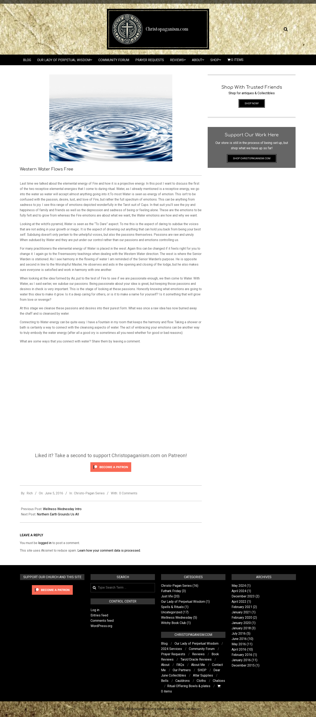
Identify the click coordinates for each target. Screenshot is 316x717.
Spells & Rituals (172, 607)
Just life (167, 596)
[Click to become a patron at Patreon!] (110, 463)
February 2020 (242, 617)
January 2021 (241, 612)
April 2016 (239, 649)
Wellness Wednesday (176, 617)
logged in (45, 543)
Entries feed (99, 615)
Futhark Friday (171, 591)
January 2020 (241, 623)
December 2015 (243, 665)
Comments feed (102, 621)
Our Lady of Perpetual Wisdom (183, 602)
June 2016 (239, 639)
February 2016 (242, 655)
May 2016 (239, 644)
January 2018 (241, 628)
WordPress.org (101, 626)
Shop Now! (252, 103)
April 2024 (239, 591)
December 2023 (243, 596)
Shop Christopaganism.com (251, 158)
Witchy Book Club (173, 623)
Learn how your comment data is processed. (109, 550)
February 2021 (242, 607)
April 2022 (239, 602)
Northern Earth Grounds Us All (58, 514)
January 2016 (241, 660)
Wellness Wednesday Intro (62, 509)
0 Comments (128, 493)
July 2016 (239, 633)
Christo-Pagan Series (89, 493)
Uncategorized (171, 612)
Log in (95, 610)
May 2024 (239, 586)
